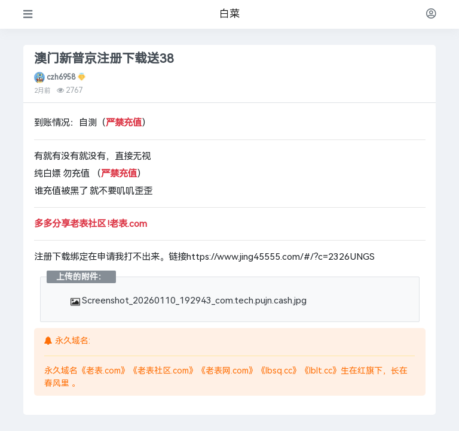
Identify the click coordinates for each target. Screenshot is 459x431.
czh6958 (61, 77)
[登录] (431, 14)
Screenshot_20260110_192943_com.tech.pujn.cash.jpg (189, 300)
